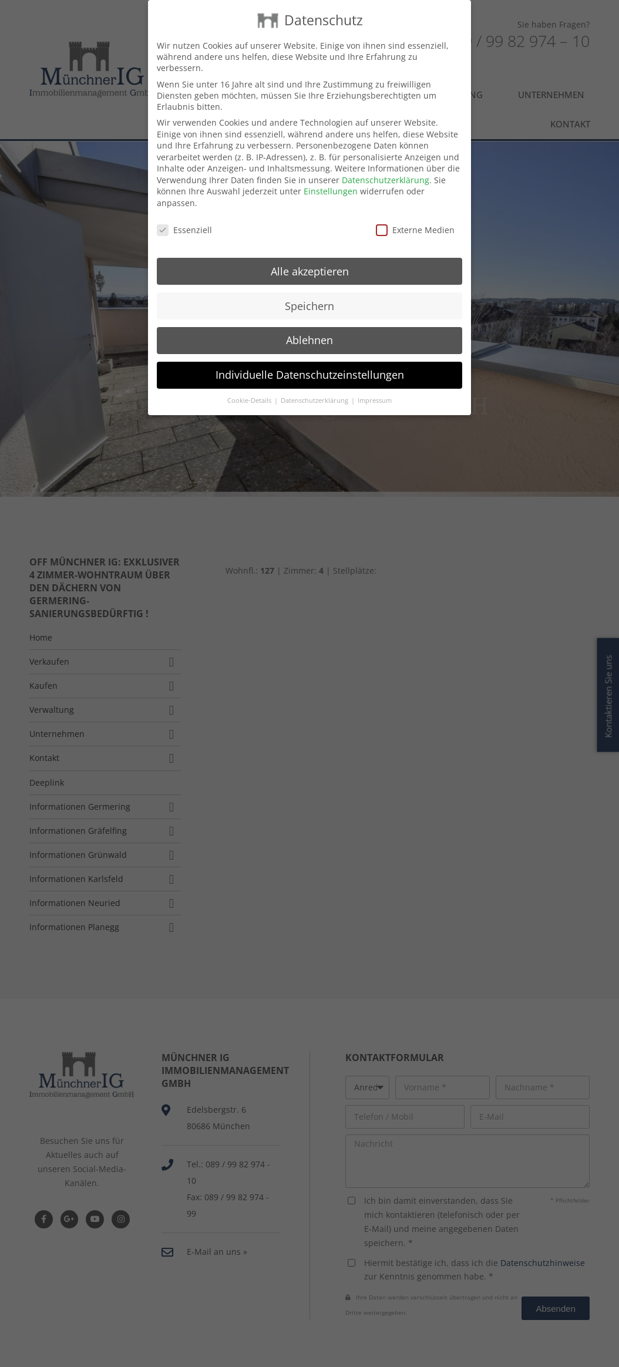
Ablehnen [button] (309, 319)
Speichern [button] (309, 284)
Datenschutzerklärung (385, 158)
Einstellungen (331, 170)
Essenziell (184, 208)
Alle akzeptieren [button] (310, 250)
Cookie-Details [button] (250, 379)
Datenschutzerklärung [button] (315, 379)
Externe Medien (415, 208)
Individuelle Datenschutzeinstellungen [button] (310, 353)
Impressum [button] (375, 379)
